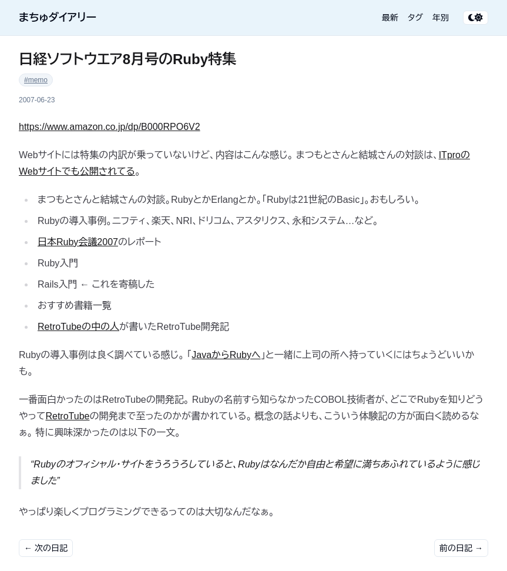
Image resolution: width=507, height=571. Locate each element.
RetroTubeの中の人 (78, 327)
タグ (415, 17)
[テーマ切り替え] (475, 18)
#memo (36, 80)
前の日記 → (461, 548)
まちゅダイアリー (57, 18)
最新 (390, 17)
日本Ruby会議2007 (78, 242)
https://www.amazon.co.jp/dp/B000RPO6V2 (109, 127)
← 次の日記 (46, 548)
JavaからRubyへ (226, 355)
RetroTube (67, 416)
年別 (440, 17)
